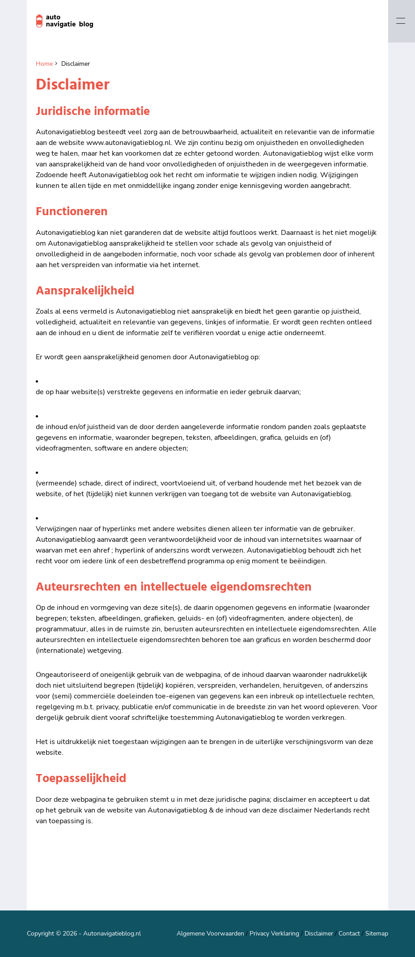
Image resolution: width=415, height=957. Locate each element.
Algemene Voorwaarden (210, 933)
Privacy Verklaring (274, 933)
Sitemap (376, 933)
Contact (349, 933)
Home (44, 64)
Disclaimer (319, 933)
